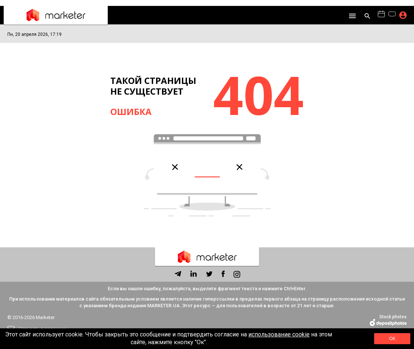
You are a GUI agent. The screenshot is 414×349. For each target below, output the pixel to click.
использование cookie (279, 334)
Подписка (403, 15)
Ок (392, 338)
